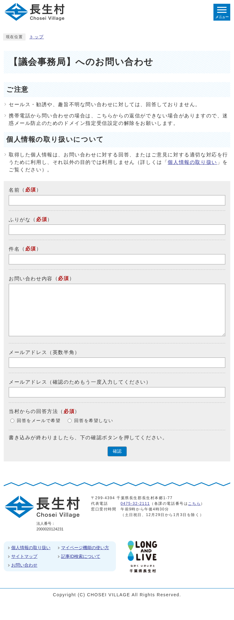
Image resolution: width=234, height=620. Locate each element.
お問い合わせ (24, 565)
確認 (117, 451)
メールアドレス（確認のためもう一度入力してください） (80, 382)
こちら (194, 503)
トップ (36, 37)
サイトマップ (24, 556)
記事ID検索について (80, 556)
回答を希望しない (93, 420)
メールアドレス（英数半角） (44, 352)
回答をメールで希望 (38, 420)
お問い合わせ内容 (31, 278)
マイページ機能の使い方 (85, 547)
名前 (14, 190)
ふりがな (20, 219)
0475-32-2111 (135, 503)
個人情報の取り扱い (192, 162)
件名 (14, 249)
